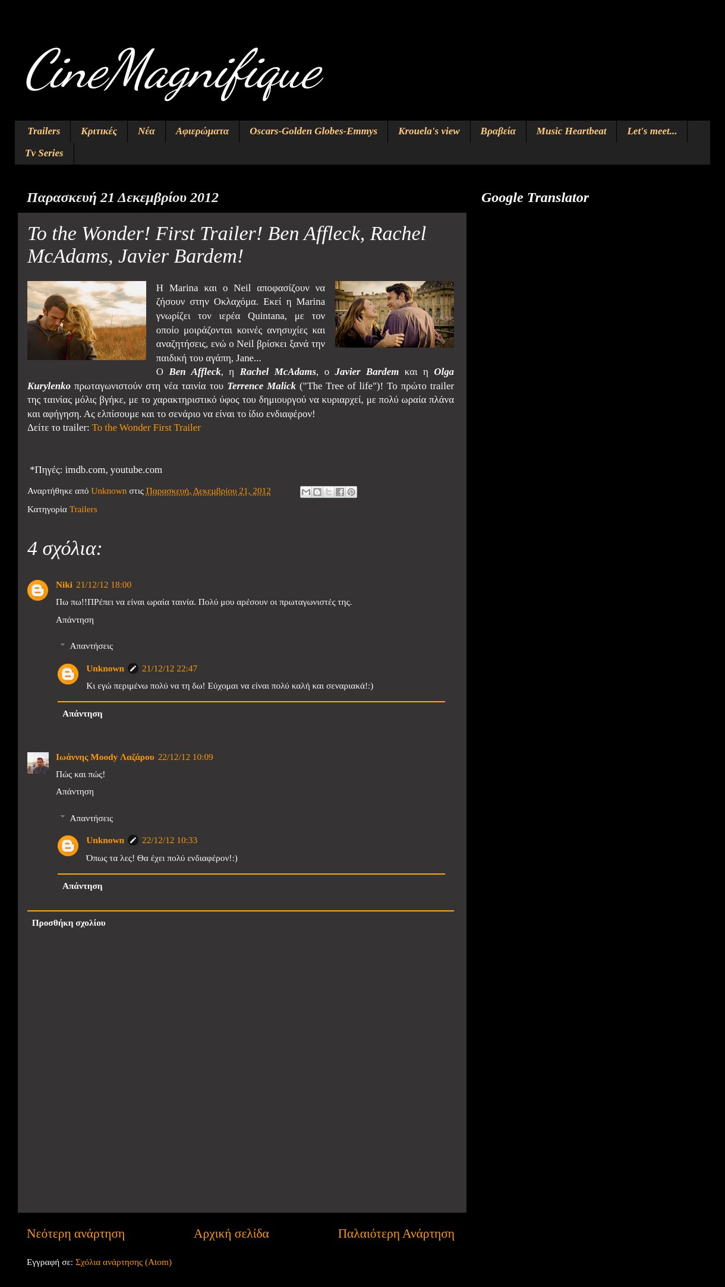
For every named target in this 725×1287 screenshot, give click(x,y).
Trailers (43, 131)
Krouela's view (428, 131)
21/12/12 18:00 (103, 584)
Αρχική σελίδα (231, 1233)
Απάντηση (75, 619)
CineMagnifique (172, 69)
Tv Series (44, 153)
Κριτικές (99, 131)
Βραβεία (498, 131)
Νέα (146, 131)
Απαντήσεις (91, 646)
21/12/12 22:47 (169, 668)
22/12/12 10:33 (169, 840)
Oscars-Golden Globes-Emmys (313, 131)
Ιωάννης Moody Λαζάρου (105, 757)
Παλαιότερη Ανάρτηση (396, 1233)
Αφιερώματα (202, 131)
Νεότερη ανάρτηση (76, 1233)
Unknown (105, 668)
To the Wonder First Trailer (146, 427)
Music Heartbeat (572, 131)
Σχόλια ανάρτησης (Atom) (123, 1262)
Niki (64, 584)
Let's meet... (652, 131)
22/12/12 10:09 (185, 757)
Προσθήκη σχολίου (69, 922)
